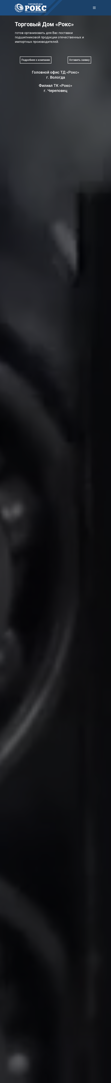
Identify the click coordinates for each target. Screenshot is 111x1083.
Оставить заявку (79, 59)
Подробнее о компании (35, 59)
